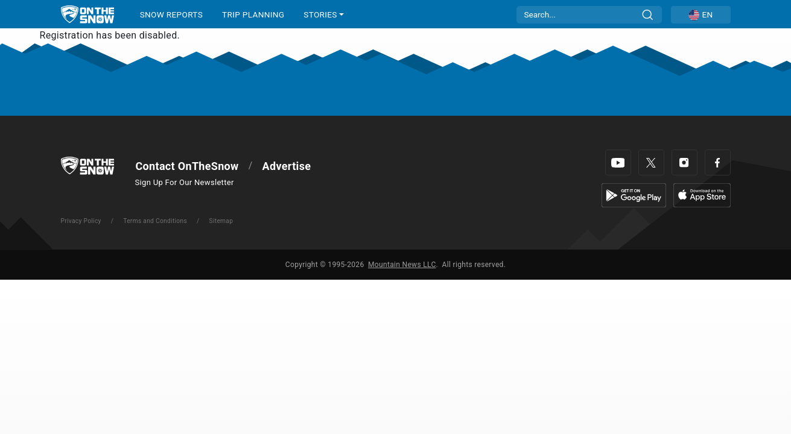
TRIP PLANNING (253, 14)
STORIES (320, 14)
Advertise (286, 166)
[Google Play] (634, 194)
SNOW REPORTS (171, 14)
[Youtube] (618, 162)
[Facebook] (718, 162)
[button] (700, 15)
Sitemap (221, 221)
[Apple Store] (702, 194)
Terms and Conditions (155, 221)
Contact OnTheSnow (187, 166)
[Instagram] (684, 162)
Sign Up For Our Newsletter (184, 182)
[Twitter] (651, 162)
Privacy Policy (81, 221)
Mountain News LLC (402, 264)
